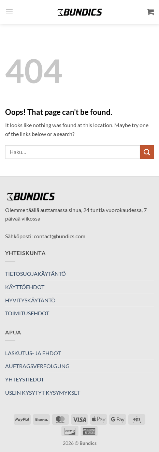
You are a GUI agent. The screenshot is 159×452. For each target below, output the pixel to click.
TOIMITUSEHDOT (27, 313)
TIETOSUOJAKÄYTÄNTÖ (35, 273)
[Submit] (147, 152)
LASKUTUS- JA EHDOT (33, 353)
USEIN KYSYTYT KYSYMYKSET (42, 392)
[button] (9, 11)
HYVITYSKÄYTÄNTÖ (30, 300)
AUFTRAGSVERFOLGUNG (37, 366)
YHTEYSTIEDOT (24, 379)
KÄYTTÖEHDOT (24, 287)
